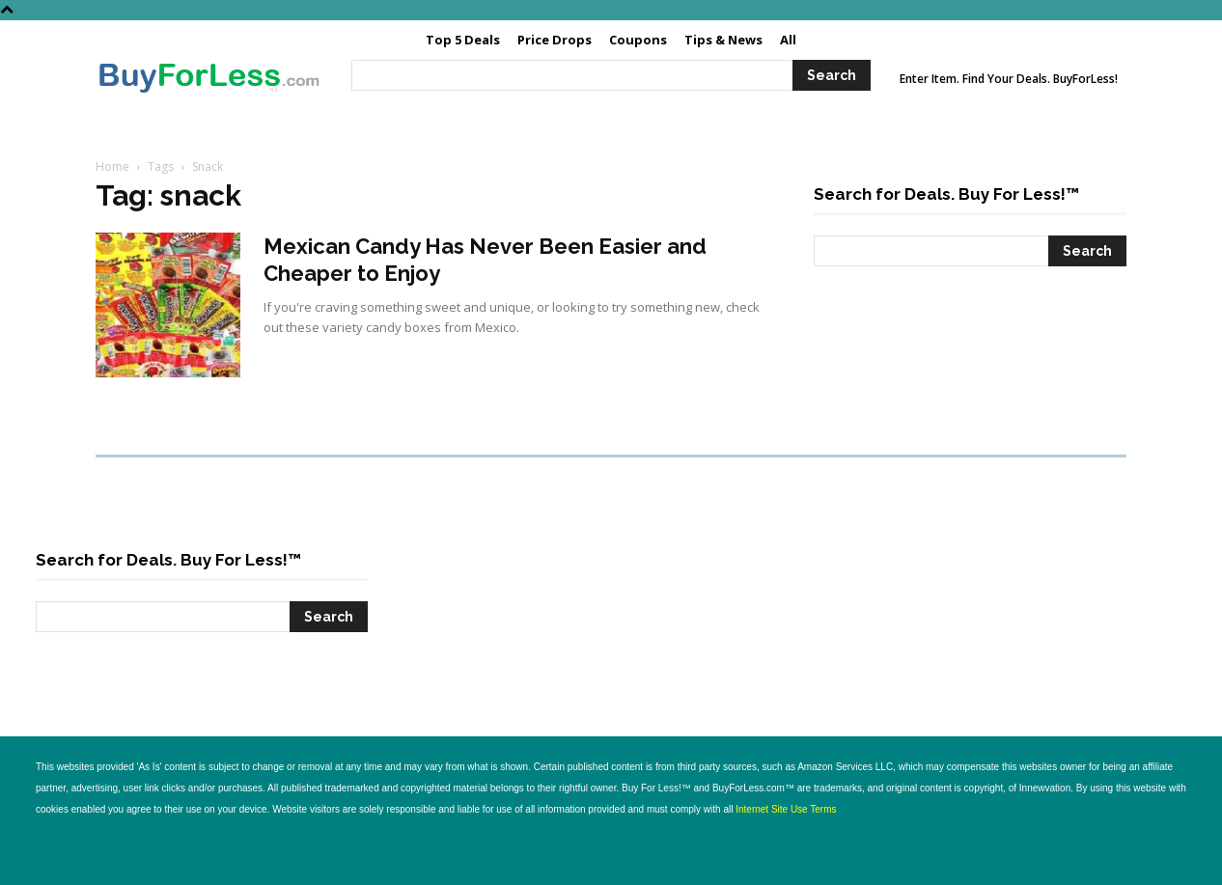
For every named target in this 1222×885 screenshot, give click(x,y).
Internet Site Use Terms (786, 809)
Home (112, 166)
